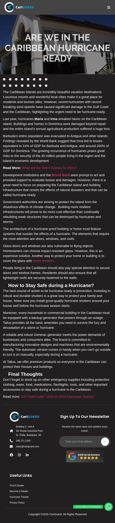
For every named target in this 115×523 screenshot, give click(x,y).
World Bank (61, 175)
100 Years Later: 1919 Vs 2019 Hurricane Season (57, 396)
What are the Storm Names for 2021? (49, 168)
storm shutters (43, 261)
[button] (108, 507)
